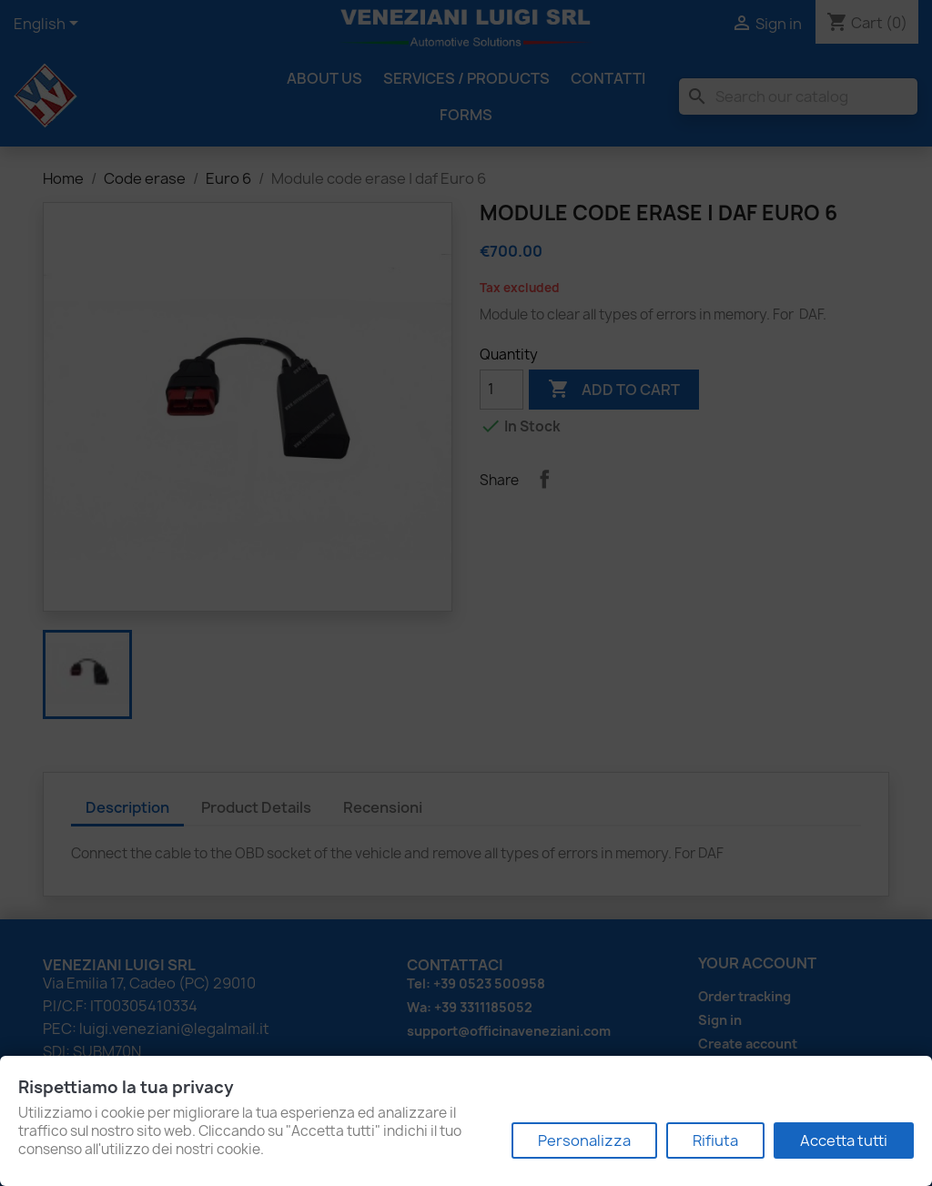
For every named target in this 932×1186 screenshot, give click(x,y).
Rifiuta (715, 1140)
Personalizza (584, 1140)
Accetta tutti (843, 1140)
